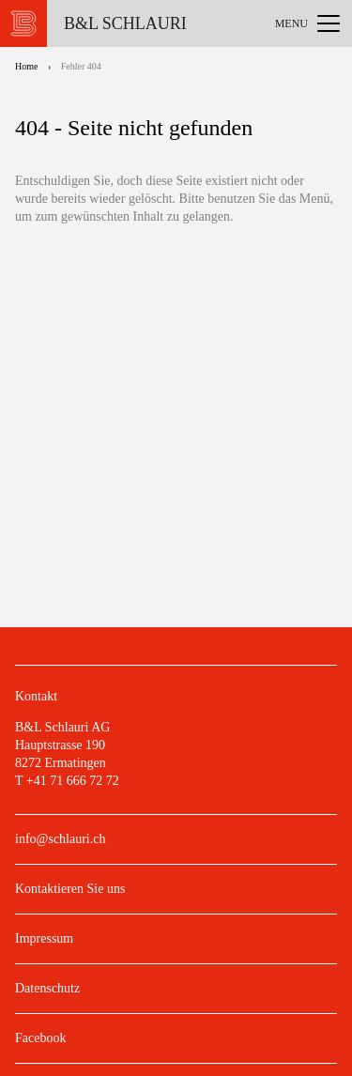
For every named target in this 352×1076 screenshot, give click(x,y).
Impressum (44, 938)
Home (26, 66)
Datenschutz (47, 988)
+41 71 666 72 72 (72, 781)
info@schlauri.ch (60, 839)
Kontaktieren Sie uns (70, 889)
